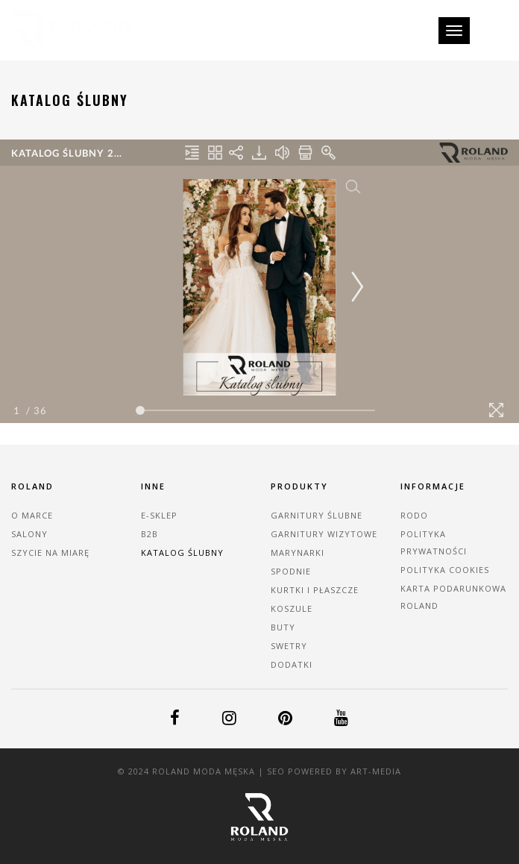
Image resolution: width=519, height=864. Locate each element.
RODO (414, 515)
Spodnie (291, 571)
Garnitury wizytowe (324, 533)
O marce (32, 515)
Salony (29, 533)
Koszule (291, 608)
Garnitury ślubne (316, 515)
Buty (283, 627)
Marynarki (297, 552)
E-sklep (159, 515)
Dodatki (291, 664)
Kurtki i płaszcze (315, 589)
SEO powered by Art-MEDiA (334, 771)
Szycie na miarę (50, 552)
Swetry (289, 645)
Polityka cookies (444, 569)
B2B (149, 533)
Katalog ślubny (182, 552)
